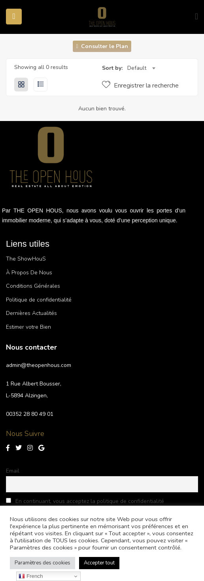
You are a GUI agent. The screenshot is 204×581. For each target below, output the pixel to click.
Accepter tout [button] (99, 562)
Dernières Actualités (31, 313)
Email (12, 471)
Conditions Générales (33, 286)
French (31, 576)
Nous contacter (31, 347)
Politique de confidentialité (39, 300)
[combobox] (141, 68)
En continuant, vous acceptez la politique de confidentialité (85, 501)
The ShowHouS (26, 259)
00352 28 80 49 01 (29, 414)
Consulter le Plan (102, 46)
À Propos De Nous (29, 272)
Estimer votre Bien (28, 327)
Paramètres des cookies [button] (42, 562)
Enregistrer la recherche (140, 85)
